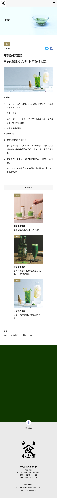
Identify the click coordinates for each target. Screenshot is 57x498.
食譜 (24, 335)
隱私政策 (28, 428)
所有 (5, 335)
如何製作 (14, 335)
